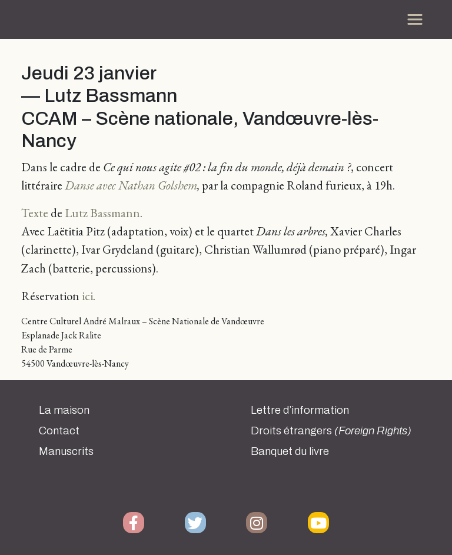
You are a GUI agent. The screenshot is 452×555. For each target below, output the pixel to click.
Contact (59, 431)
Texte (34, 213)
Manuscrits (66, 451)
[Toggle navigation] (415, 19)
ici (87, 296)
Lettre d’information (300, 410)
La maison (64, 410)
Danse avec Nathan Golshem (131, 185)
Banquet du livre (290, 451)
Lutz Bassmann (102, 213)
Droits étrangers (331, 431)
